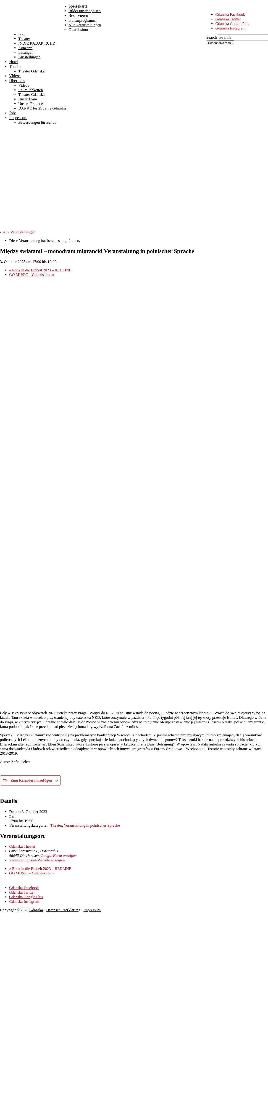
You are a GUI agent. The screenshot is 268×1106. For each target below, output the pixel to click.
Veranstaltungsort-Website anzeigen (37, 860)
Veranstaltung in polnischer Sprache (92, 825)
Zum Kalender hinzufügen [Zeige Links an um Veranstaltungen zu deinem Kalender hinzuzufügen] (31, 780)
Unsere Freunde (30, 104)
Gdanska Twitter (228, 19)
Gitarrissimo (78, 29)
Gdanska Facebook (230, 14)
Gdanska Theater (22, 846)
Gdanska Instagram (230, 28)
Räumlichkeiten (30, 90)
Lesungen (25, 52)
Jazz (21, 34)
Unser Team (27, 99)
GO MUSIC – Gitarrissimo (31, 274)
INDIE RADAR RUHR (36, 43)
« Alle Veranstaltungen (17, 232)
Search (211, 37)
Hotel (13, 61)
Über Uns (17, 80)
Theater (24, 39)
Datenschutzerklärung (63, 910)
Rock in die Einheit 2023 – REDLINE (40, 270)
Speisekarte (77, 6)
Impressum (18, 117)
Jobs (12, 113)
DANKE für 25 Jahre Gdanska (42, 108)
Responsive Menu (220, 43)
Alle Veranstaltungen (84, 25)
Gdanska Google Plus (232, 23)
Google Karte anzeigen (59, 855)
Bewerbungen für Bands (37, 122)
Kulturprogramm (82, 20)
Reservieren (78, 15)
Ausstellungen (29, 57)
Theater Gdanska (31, 71)
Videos (15, 76)
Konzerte (25, 48)
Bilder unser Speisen (84, 11)
